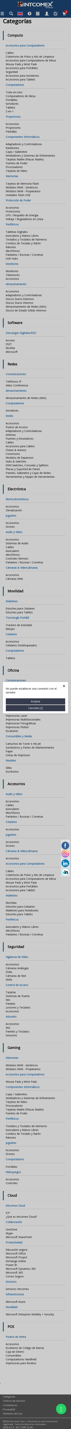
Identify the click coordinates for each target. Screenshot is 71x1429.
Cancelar (35, 381)
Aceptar (35, 375)
